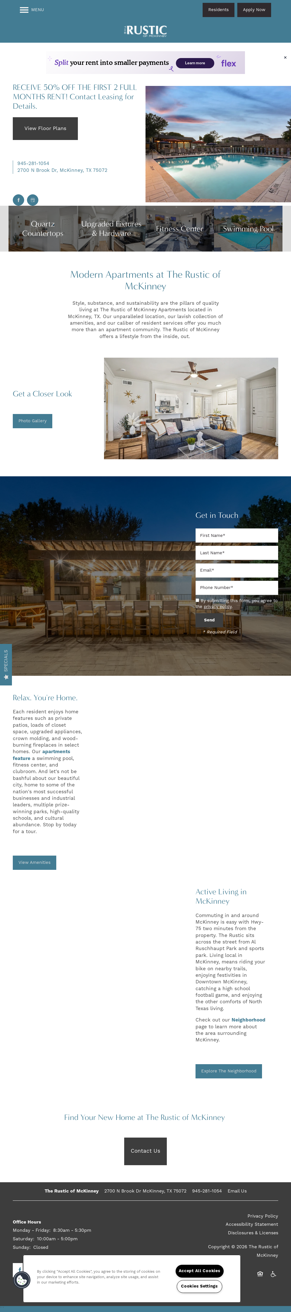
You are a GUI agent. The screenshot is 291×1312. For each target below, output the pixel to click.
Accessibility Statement (252, 1224)
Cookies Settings (199, 1286)
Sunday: (22, 1247)
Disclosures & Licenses (253, 1233)
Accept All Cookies (200, 1271)
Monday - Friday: (32, 1230)
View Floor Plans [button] (45, 128)
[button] (218, 10)
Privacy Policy (263, 1216)
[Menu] (32, 10)
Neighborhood (248, 1020)
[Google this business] (32, 200)
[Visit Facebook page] (18, 200)
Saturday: (23, 1239)
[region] (132, 1279)
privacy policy (218, 606)
